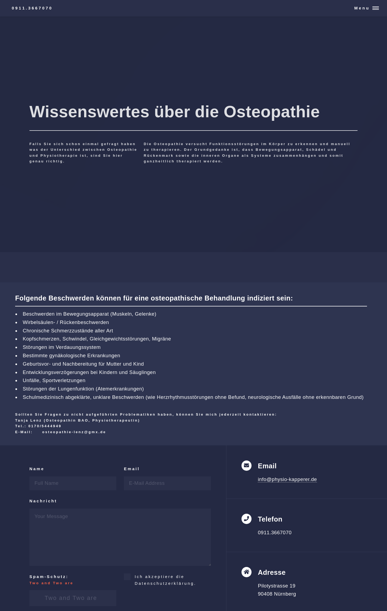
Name (37, 468)
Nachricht (43, 501)
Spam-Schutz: (72, 580)
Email (132, 468)
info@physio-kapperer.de (287, 479)
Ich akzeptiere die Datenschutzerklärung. (165, 580)
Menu (362, 8)
